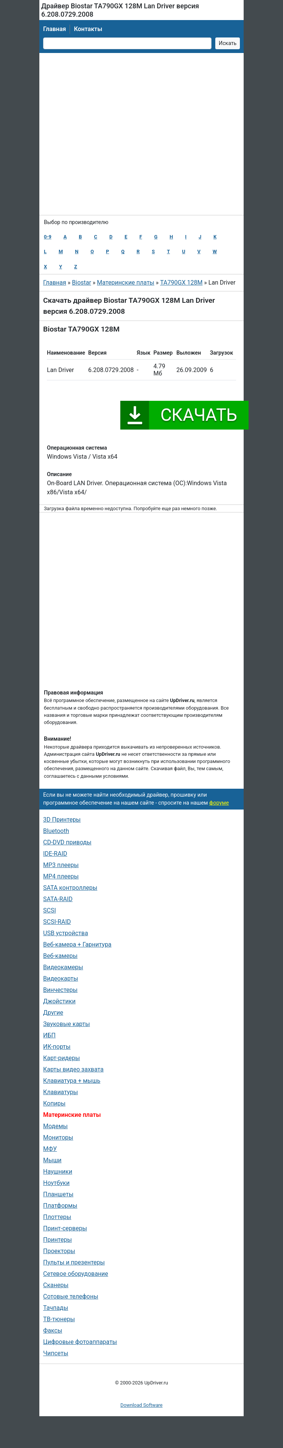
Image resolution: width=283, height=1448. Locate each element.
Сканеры (55, 1285)
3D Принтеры (62, 819)
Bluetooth (56, 831)
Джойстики (59, 1001)
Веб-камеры (60, 955)
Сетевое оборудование (75, 1273)
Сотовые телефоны (70, 1296)
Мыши (52, 1160)
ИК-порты (56, 1046)
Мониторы (58, 1137)
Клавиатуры (60, 1092)
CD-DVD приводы (67, 842)
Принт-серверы (65, 1228)
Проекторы (59, 1251)
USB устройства (65, 933)
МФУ (50, 1148)
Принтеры (57, 1239)
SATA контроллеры (70, 887)
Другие (53, 1012)
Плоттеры (57, 1217)
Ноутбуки (56, 1182)
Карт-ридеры (61, 1058)
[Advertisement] (120, 134)
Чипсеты (55, 1353)
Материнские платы (125, 282)
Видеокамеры (63, 967)
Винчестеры (60, 989)
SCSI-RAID (57, 921)
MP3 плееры (61, 865)
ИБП (49, 1035)
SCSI (49, 910)
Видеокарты (60, 978)
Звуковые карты (66, 1024)
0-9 (47, 237)
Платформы (60, 1205)
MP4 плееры (61, 876)
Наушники (57, 1171)
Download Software (141, 1405)
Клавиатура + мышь (71, 1080)
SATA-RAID (58, 899)
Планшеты (58, 1194)
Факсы (52, 1330)
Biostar (81, 282)
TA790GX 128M (181, 282)
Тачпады (55, 1307)
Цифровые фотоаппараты (80, 1341)
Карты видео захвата (73, 1069)
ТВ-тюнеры (59, 1319)
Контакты (88, 29)
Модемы (55, 1126)
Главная (54, 29)
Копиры (54, 1103)
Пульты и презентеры (74, 1262)
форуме (219, 803)
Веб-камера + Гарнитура (77, 944)
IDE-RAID (55, 853)
